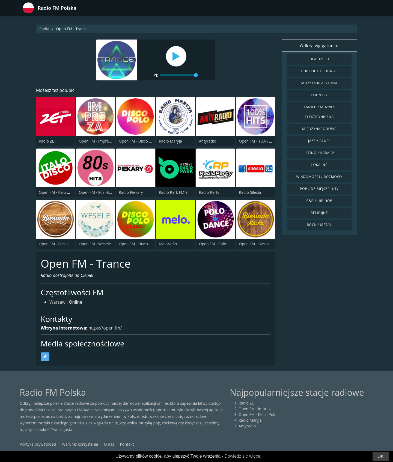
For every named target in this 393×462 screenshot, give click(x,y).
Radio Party (209, 192)
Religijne (319, 212)
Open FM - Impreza (96, 141)
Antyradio (207, 141)
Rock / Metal (319, 224)
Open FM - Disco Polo (138, 141)
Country (319, 95)
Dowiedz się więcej (242, 456)
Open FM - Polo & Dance (220, 243)
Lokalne (319, 164)
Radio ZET (47, 141)
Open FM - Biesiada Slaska (262, 243)
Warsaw (57, 303)
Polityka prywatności (38, 444)
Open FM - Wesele (95, 243)
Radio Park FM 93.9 (176, 192)
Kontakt (127, 444)
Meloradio (168, 243)
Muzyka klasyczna (319, 83)
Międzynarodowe (319, 128)
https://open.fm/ (105, 328)
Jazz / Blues (319, 140)
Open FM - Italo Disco (58, 192)
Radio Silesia (250, 192)
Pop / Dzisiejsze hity (319, 188)
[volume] (179, 75)
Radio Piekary (131, 192)
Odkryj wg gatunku (319, 45)
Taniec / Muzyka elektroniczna (319, 112)
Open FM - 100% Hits (257, 141)
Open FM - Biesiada (56, 243)
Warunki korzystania (80, 444)
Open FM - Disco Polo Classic (144, 243)
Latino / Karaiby (319, 152)
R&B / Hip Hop (319, 200)
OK (380, 456)
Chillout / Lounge (319, 71)
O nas (109, 444)
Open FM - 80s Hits (95, 192)
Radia (44, 28)
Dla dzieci (319, 59)
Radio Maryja (170, 141)
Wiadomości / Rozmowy (319, 176)
